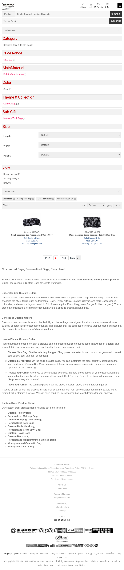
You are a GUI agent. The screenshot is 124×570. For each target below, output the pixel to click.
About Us (62, 485)
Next (64, 258)
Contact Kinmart (62, 464)
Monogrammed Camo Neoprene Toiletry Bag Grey (92, 235)
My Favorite (98, 7)
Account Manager (62, 494)
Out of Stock (62, 488)
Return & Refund (62, 507)
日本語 (89, 553)
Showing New (11, 178)
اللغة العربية (99, 553)
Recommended (11, 174)
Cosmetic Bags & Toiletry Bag (18, 45)
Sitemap (62, 511)
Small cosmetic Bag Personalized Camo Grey (32, 235)
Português (33, 553)
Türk (65, 557)
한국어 (80, 553)
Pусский (72, 553)
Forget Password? (62, 498)
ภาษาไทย (110, 553)
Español (23, 553)
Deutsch (44, 553)
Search (116, 14)
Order (107, 7)
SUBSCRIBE (116, 21)
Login (90, 7)
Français (54, 553)
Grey (7, 89)
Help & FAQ (62, 503)
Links (62, 516)
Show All (7, 183)
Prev (47, 258)
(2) (11, 103)
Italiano (62, 553)
